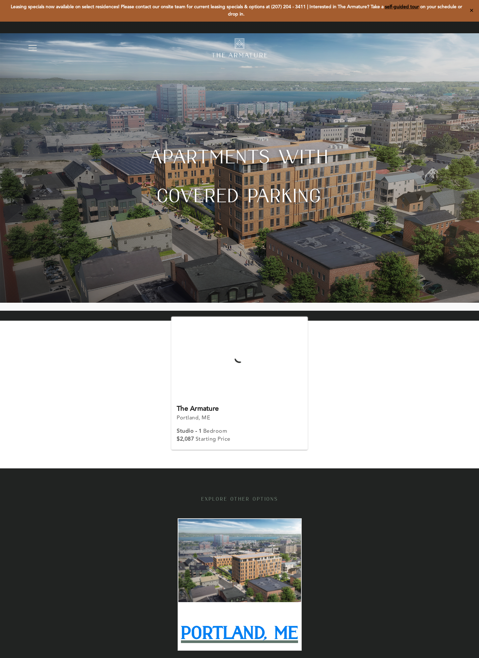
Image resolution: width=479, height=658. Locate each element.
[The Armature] (239, 48)
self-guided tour (402, 7)
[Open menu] (36, 48)
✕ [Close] (471, 10)
